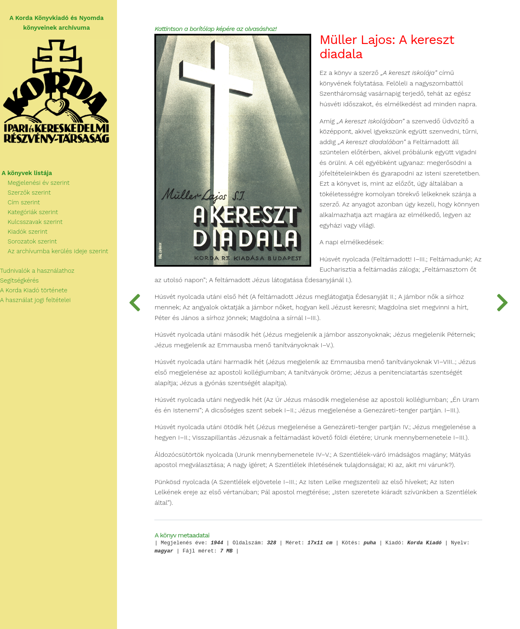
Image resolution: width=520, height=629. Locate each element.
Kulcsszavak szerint (33, 223)
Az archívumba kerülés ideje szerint (56, 252)
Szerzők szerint (27, 193)
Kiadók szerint (25, 233)
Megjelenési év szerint (37, 184)
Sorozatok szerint (30, 242)
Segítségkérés (21, 281)
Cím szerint (22, 203)
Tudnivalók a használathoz (39, 272)
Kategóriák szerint (31, 213)
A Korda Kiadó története (35, 291)
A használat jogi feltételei (37, 301)
